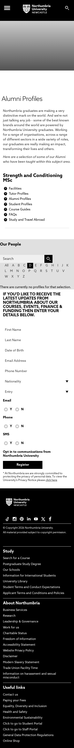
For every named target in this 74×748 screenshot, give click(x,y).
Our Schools (11, 570)
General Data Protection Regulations (28, 735)
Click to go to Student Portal (22, 723)
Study (8, 552)
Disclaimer (10, 656)
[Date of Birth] (37, 350)
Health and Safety (15, 712)
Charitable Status (15, 633)
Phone (8, 417)
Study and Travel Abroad (27, 220)
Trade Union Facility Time (20, 668)
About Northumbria (21, 603)
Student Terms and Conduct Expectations (31, 587)
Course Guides (19, 209)
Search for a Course (16, 558)
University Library (15, 581)
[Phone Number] (37, 371)
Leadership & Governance (20, 621)
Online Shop (11, 741)
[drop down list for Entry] (37, 392)
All (6, 265)
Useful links (14, 688)
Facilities (15, 188)
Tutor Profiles (18, 193)
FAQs (13, 214)
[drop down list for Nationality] (37, 381)
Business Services (15, 610)
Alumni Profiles (20, 199)
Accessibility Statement (19, 644)
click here (51, 480)
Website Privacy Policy (18, 650)
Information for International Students (29, 575)
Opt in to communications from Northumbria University (27, 454)
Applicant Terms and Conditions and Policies (33, 593)
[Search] (22, 259)
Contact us (10, 694)
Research (9, 615)
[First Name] (37, 330)
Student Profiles (20, 204)
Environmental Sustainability (22, 717)
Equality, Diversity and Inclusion (25, 706)
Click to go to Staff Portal (20, 729)
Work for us (11, 627)
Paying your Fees (14, 700)
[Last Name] (37, 340)
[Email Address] (37, 361)
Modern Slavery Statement (21, 662)
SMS (6, 434)
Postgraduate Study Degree (22, 564)
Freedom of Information (19, 639)
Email (7, 400)
